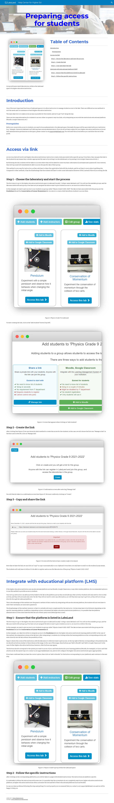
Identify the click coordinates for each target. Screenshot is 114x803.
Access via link (55, 55)
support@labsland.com (56, 131)
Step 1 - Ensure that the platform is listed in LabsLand (68, 73)
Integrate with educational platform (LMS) (63, 69)
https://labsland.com (17, 798)
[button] (112, 2)
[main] (57, 19)
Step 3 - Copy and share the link (61, 66)
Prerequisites (56, 51)
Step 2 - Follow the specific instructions (64, 76)
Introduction (54, 48)
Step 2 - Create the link (58, 62)
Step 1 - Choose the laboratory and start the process (67, 59)
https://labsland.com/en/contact (19, 799)
